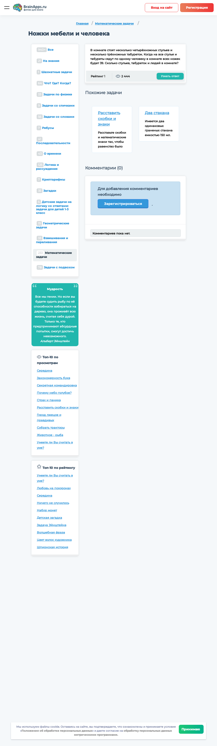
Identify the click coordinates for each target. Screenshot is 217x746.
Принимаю (191, 729)
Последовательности (53, 141)
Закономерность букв (53, 378)
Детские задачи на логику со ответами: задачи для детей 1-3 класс (54, 207)
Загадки (46, 190)
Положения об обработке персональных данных (56, 730)
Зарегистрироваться (123, 204)
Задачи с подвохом (56, 267)
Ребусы (45, 128)
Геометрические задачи (52, 225)
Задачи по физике (54, 94)
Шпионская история (52, 547)
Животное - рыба (50, 435)
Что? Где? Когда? (54, 83)
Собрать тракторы (51, 427)
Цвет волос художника (54, 540)
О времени (49, 153)
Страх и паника (49, 400)
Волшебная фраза (51, 532)
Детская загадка (49, 517)
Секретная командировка (57, 385)
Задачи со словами (55, 116)
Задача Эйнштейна (51, 525)
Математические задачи (114, 23)
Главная (82, 23)
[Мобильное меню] (6, 7)
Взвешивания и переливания (52, 240)
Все (45, 49)
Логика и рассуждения (47, 166)
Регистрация (197, 8)
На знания (48, 61)
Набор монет (47, 510)
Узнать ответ (170, 76)
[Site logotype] (29, 7)
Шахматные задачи (54, 72)
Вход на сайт (161, 8)
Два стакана (157, 113)
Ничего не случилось (53, 503)
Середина (44, 370)
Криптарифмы (51, 179)
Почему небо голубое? (54, 392)
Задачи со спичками (55, 105)
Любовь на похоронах (54, 488)
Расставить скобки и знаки (57, 407)
